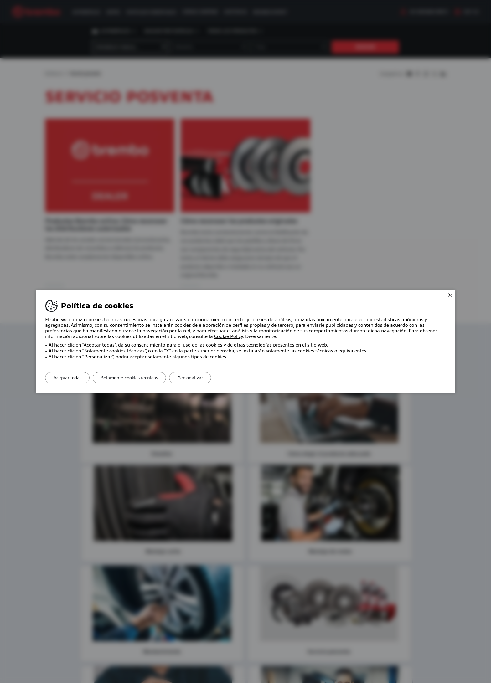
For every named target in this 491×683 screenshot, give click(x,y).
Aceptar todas (69, 377)
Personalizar (197, 377)
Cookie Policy (228, 336)
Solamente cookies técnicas (133, 377)
